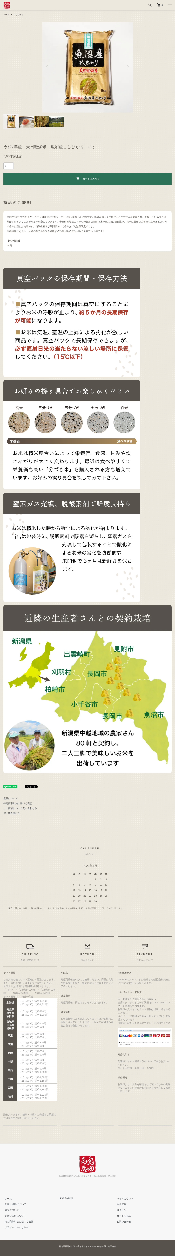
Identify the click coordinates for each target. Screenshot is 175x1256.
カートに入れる (87, 178)
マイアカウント (124, 1198)
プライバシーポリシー (15, 1227)
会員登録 (120, 1204)
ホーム (6, 14)
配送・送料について (14, 1204)
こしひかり (19, 14)
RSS (61, 1198)
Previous (47, 67)
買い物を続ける (11, 813)
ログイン (120, 1210)
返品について (10, 798)
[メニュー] (170, 5)
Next (127, 67)
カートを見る (123, 1215)
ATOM (69, 1198)
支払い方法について (14, 1215)
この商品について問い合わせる (20, 808)
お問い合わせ (123, 1221)
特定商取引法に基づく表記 (17, 803)
